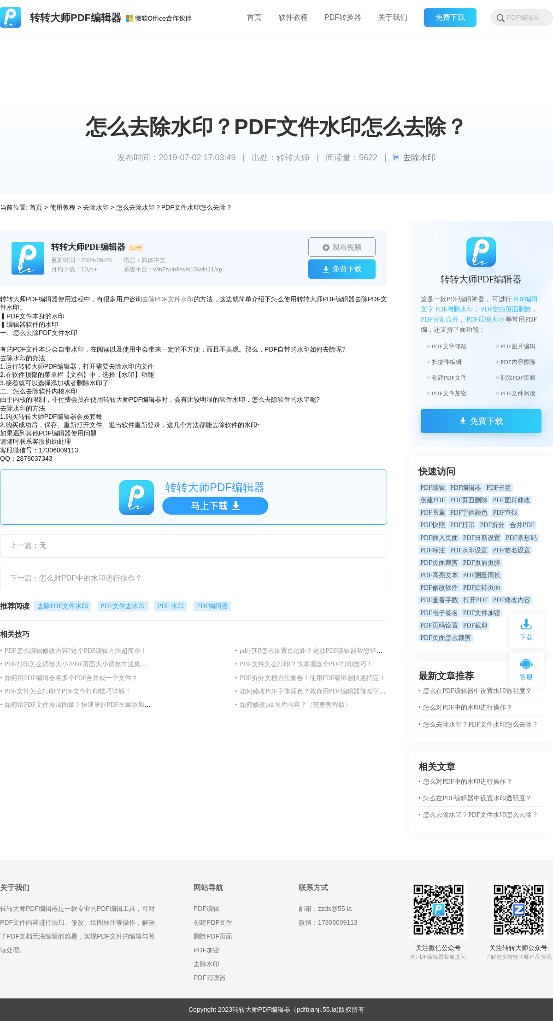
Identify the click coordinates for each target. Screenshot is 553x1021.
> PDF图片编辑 (515, 346)
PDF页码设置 (439, 625)
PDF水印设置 (469, 550)
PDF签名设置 (511, 550)
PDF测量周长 (482, 575)
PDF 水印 (171, 606)
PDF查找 (505, 512)
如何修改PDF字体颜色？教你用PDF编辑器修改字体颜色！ (320, 691)
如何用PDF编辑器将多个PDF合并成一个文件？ (69, 678)
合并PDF (522, 525)
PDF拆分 (492, 525)
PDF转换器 (342, 17)
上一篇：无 (28, 545)
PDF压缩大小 (485, 319)
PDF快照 (432, 525)
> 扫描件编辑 (444, 361)
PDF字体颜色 (469, 512)
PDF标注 (432, 550)
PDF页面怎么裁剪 (445, 637)
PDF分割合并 (440, 319)
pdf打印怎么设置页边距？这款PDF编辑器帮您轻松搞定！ (318, 650)
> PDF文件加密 (446, 393)
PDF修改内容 (511, 600)
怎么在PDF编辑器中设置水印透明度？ (475, 690)
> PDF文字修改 (446, 346)
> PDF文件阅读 (515, 393)
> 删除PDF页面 (515, 377)
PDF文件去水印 (123, 606)
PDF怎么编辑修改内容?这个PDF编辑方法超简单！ (73, 650)
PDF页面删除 (469, 500)
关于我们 (392, 17)
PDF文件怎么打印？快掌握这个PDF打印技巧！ (304, 664)
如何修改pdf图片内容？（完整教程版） (293, 704)
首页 (35, 207)
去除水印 (415, 157)
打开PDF (475, 600)
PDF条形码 (521, 537)
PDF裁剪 (475, 625)
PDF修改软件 (439, 587)
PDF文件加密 (482, 613)
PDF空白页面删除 (506, 309)
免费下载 (450, 17)
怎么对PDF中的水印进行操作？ (465, 707)
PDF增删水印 (454, 309)
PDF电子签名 (439, 613)
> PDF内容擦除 (515, 361)
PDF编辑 (432, 487)
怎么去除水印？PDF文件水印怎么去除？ (174, 207)
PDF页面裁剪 (439, 562)
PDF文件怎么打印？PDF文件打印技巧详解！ (65, 691)
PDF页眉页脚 (482, 562)
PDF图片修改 (511, 500)
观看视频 (342, 247)
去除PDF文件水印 (168, 299)
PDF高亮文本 (439, 575)
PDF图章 (432, 512)
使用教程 (63, 207)
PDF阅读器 (210, 977)
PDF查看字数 (439, 600)
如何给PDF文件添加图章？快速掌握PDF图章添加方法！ (82, 704)
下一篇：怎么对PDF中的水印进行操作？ (76, 578)
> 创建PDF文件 (446, 377)
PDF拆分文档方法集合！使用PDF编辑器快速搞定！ (310, 678)
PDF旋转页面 (482, 587)
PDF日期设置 (482, 537)
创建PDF (432, 500)
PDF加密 (206, 950)
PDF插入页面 (439, 537)
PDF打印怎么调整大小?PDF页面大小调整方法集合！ (77, 664)
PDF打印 (462, 525)
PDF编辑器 (212, 606)
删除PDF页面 (213, 936)
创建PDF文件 (213, 922)
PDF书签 (498, 487)
